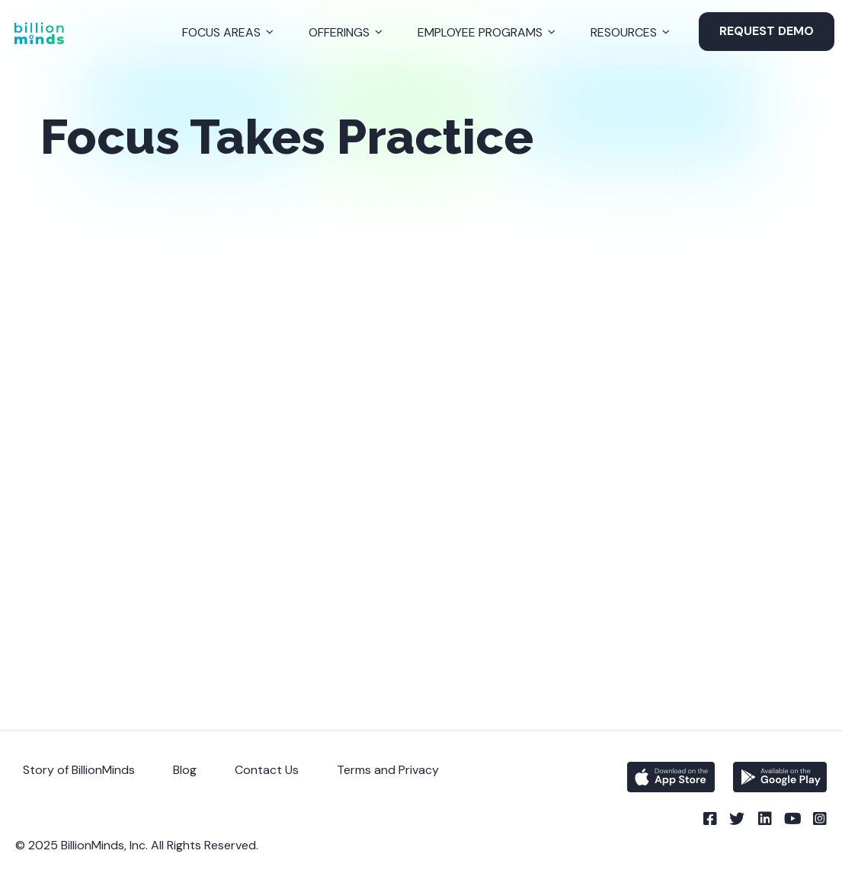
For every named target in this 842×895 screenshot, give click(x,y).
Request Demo (766, 31)
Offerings (339, 32)
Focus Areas (221, 32)
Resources (624, 32)
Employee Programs (480, 32)
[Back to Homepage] (39, 33)
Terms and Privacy (388, 770)
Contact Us (267, 770)
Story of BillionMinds (79, 770)
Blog (185, 770)
